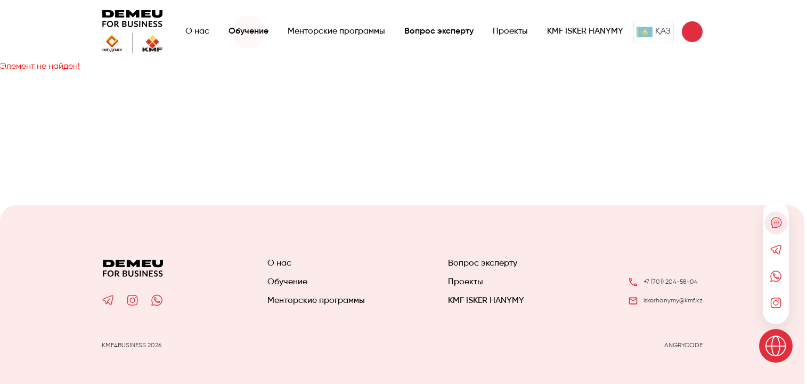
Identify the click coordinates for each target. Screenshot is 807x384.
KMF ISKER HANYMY (585, 31)
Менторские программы (336, 31)
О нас (197, 31)
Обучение (248, 31)
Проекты (510, 31)
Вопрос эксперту (439, 31)
